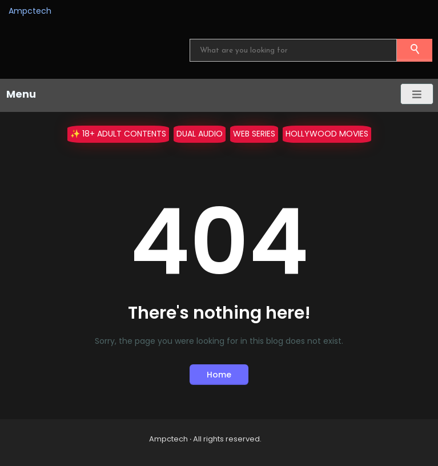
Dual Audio (199, 133)
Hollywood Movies (327, 133)
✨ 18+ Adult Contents (118, 133)
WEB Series (254, 133)
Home (219, 374)
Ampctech (30, 11)
